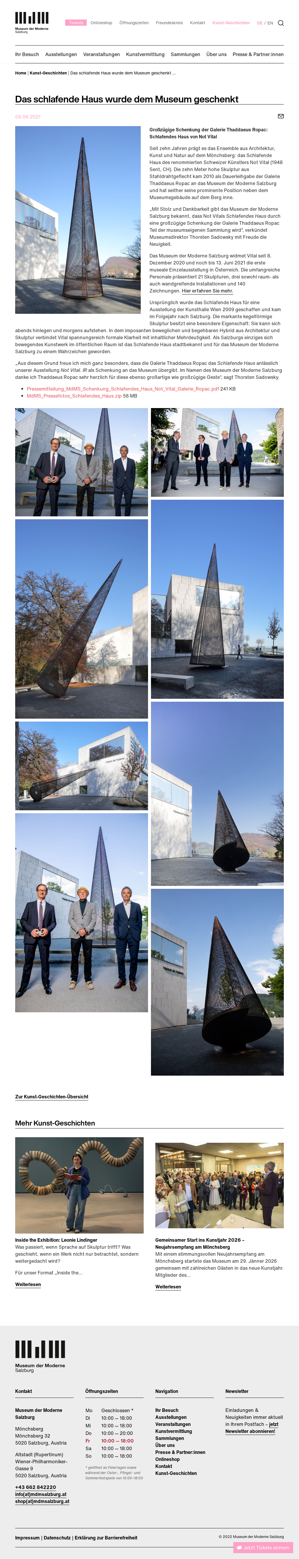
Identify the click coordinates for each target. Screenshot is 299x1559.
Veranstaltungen (173, 1424)
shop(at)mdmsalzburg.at (42, 1501)
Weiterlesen (28, 1284)
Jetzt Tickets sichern (266, 1547)
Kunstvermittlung (173, 1431)
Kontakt (163, 1466)
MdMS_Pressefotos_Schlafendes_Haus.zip (75, 395)
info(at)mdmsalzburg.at (40, 1494)
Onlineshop (167, 1459)
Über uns (165, 1445)
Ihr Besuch (166, 1410)
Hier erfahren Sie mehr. (207, 290)
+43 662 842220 (35, 1487)
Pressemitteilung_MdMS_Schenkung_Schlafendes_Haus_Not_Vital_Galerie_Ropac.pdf (123, 388)
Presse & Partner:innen (180, 1452)
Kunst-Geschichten (176, 1473)
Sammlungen (169, 1438)
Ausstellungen (171, 1417)
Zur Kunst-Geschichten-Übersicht (51, 1096)
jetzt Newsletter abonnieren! (251, 1428)
